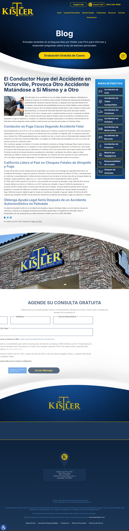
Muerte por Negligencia (110, 155)
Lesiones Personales (62, 16)
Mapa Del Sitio (30, 524)
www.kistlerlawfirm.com (97, 518)
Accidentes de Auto (111, 92)
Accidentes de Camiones (111, 112)
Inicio (49, 16)
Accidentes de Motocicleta (111, 129)
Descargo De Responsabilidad (48, 524)
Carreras (111, 16)
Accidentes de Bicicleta (111, 138)
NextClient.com (86, 503)
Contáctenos (122, 16)
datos (35, 180)
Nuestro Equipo (78, 16)
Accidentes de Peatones (111, 147)
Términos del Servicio (96, 524)
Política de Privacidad (79, 524)
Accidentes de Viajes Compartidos (111, 102)
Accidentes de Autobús (111, 121)
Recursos (101, 16)
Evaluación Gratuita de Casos (64, 55)
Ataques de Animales (109, 172)
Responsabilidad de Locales (112, 164)
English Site (78, 7)
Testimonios (91, 16)
